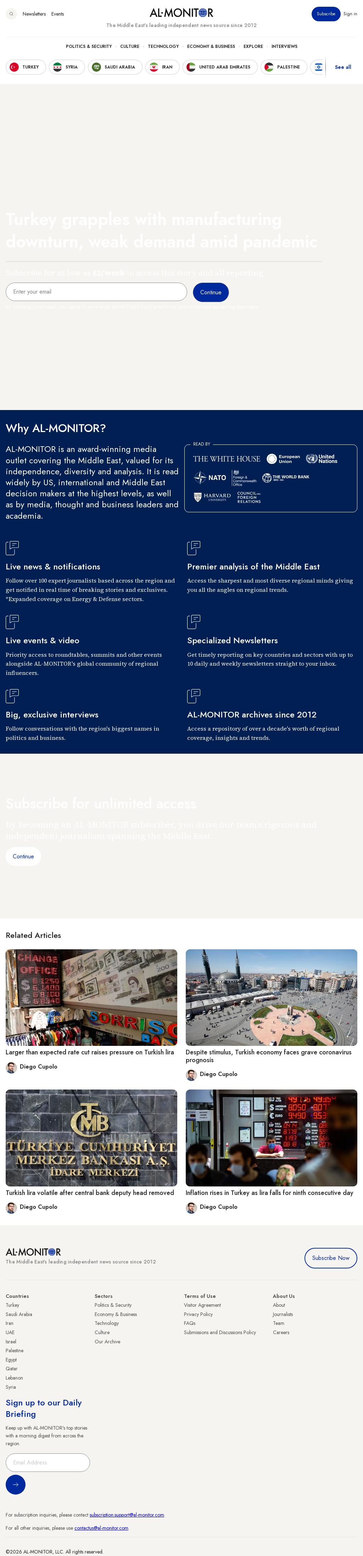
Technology (163, 46)
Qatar (12, 1368)
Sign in (350, 14)
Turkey (12, 1305)
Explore (253, 46)
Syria (11, 1387)
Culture (129, 46)
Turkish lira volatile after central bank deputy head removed (90, 1192)
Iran (9, 1323)
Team (278, 1323)
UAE (10, 1332)
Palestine (14, 1350)
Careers (281, 1332)
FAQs (189, 1323)
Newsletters (34, 13)
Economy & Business (211, 46)
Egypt (11, 1359)
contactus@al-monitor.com (101, 1528)
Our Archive (107, 1341)
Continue (23, 856)
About (279, 1305)
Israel (11, 1341)
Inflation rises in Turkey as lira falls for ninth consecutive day (269, 1192)
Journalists (283, 1314)
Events (57, 13)
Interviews (284, 46)
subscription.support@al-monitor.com (127, 1514)
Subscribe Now (331, 1258)
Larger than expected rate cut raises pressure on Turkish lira (90, 1052)
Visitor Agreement (202, 1305)
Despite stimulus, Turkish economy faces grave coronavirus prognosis (269, 1056)
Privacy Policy (198, 1314)
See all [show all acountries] (343, 67)
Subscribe (326, 14)
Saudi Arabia (19, 1314)
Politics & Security (89, 46)
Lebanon (14, 1377)
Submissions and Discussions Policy (220, 1332)
